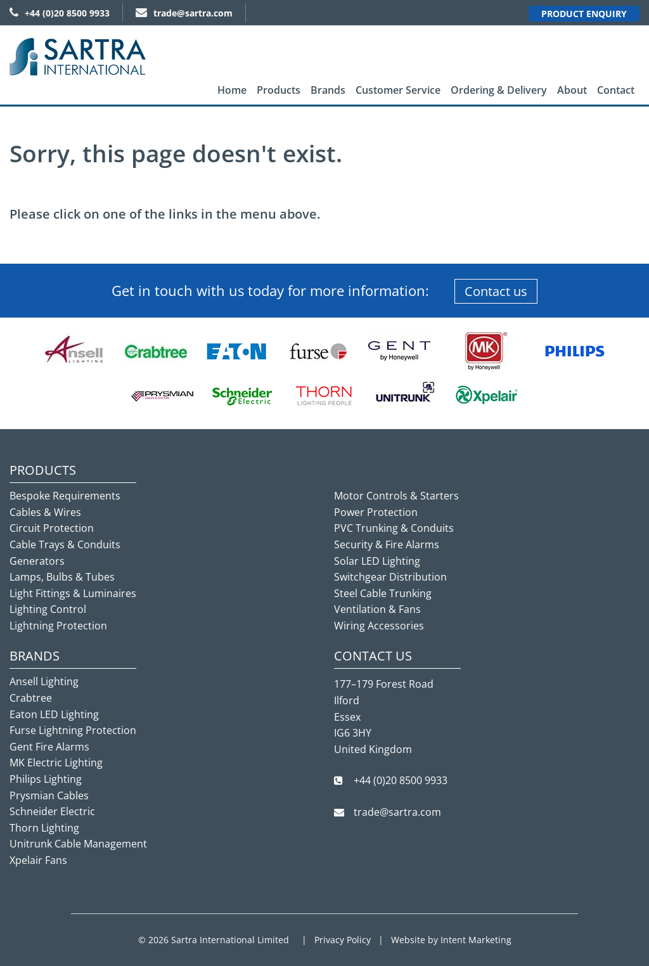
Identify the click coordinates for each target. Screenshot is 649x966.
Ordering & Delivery (499, 90)
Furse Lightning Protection (73, 730)
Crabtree (31, 698)
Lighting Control (48, 609)
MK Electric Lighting (56, 763)
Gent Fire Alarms (49, 747)
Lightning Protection (58, 626)
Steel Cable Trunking (383, 593)
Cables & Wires (45, 512)
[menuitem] (232, 90)
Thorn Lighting (44, 828)
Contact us (496, 291)
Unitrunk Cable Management (78, 844)
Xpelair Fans (38, 860)
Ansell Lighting (44, 681)
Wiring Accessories (379, 626)
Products (278, 90)
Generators (37, 561)
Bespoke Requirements (65, 496)
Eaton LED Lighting (54, 714)
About (572, 90)
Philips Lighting (46, 779)
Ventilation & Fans (377, 609)
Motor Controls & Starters (396, 496)
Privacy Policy (342, 940)
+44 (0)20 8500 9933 (60, 13)
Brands (328, 90)
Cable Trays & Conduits (65, 544)
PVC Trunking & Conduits (394, 528)
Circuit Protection (52, 528)
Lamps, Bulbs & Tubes (62, 577)
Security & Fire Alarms (386, 544)
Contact (615, 90)
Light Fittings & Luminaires (73, 593)
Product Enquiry (584, 14)
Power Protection (376, 512)
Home (232, 90)
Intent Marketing (475, 940)
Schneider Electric (52, 811)
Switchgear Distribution (390, 577)
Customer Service (398, 90)
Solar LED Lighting (377, 561)
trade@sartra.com (184, 13)
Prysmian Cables (49, 795)
